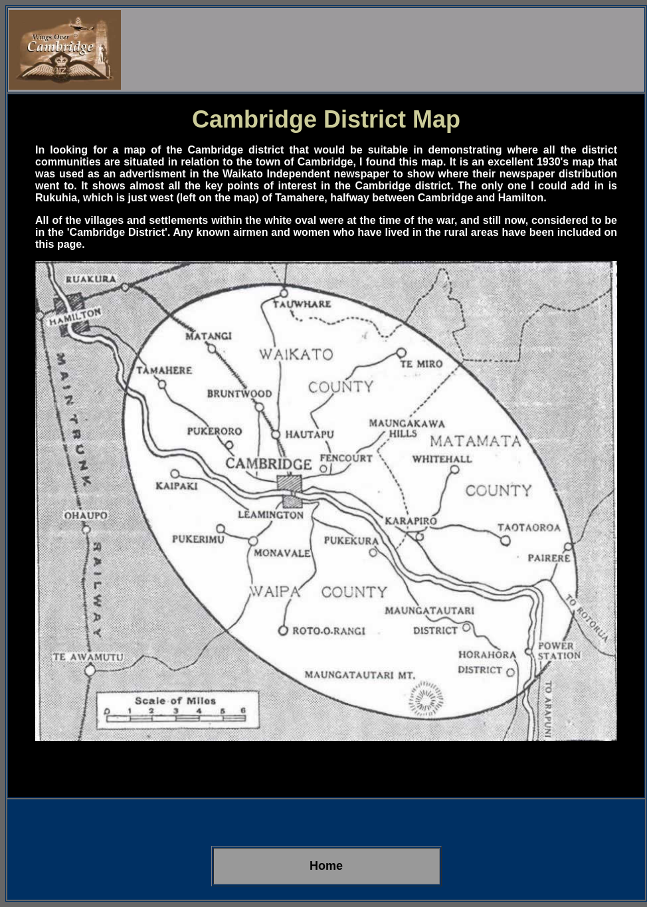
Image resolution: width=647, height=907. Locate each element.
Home (326, 865)
